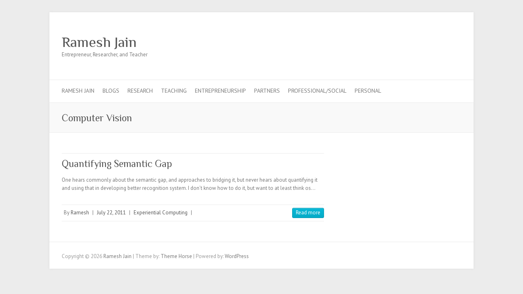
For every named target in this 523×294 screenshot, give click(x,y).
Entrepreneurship (220, 90)
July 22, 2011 (111, 212)
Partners (267, 90)
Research (140, 90)
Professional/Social (317, 90)
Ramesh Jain (99, 42)
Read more (308, 212)
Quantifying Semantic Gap (117, 163)
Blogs (111, 90)
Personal (368, 90)
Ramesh (80, 212)
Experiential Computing (161, 212)
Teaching (174, 90)
